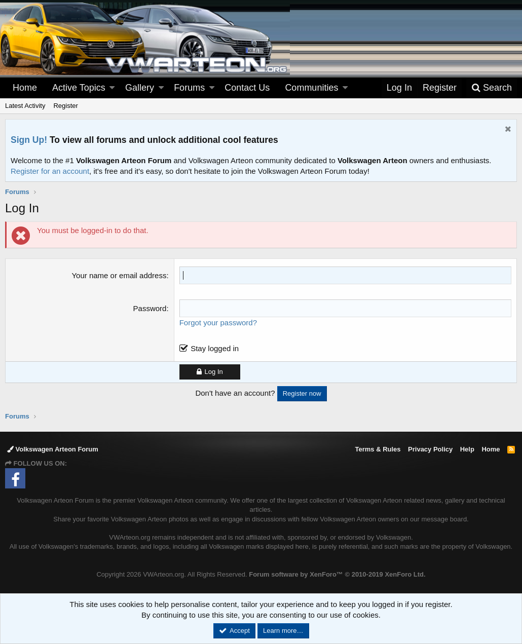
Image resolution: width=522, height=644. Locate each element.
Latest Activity (25, 105)
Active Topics (78, 88)
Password (150, 308)
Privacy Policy (430, 449)
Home (25, 88)
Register (65, 105)
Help (467, 449)
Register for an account (50, 171)
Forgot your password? (218, 322)
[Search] (491, 88)
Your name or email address (118, 275)
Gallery (139, 88)
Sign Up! (29, 140)
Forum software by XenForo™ (337, 574)
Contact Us (247, 88)
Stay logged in (215, 348)
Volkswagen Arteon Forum (52, 449)
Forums (189, 88)
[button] (112, 88)
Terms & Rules (377, 449)
